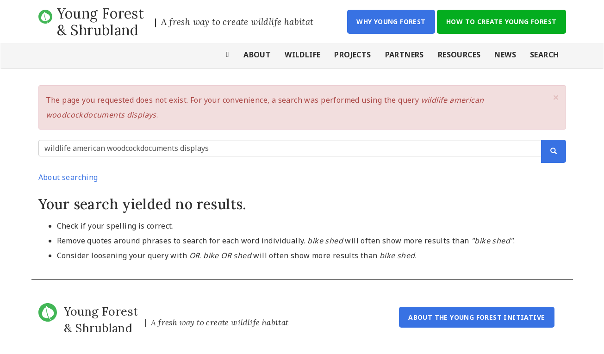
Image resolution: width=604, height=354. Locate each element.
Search (544, 55)
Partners (404, 55)
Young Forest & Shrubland (100, 21)
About (257, 55)
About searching (68, 177)
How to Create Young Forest (501, 21)
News (505, 55)
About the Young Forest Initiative (476, 317)
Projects (352, 55)
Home (228, 55)
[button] (556, 97)
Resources (459, 55)
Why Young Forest (390, 21)
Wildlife (302, 55)
